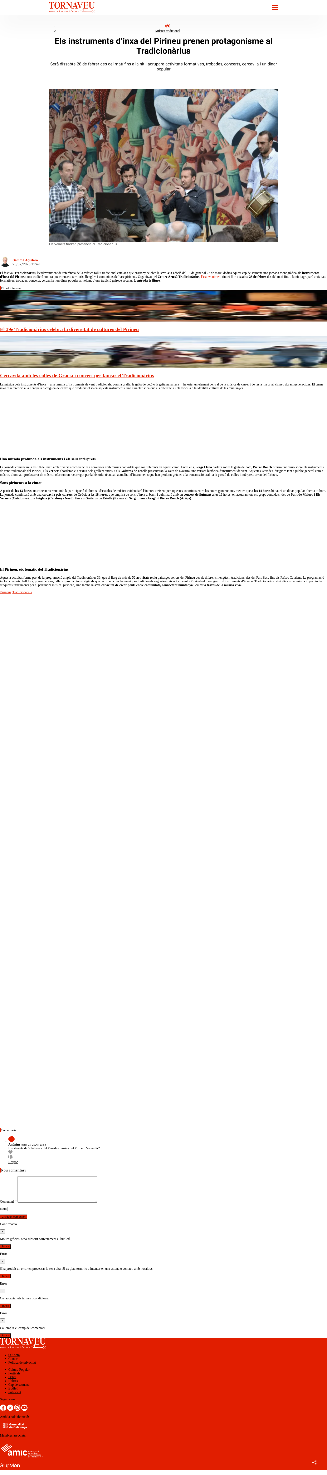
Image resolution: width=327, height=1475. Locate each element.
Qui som (14, 1360)
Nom (3, 1214)
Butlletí (13, 1393)
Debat (12, 1382)
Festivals (14, 1378)
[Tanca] (2, 1236)
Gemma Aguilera (25, 260)
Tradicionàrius (22, 592)
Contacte (14, 1363)
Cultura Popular (19, 1374)
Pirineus (5, 592)
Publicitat (14, 1397)
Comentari (8, 1206)
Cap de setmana (18, 1389)
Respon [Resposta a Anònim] (13, 1162)
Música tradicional (167, 31)
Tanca (5, 1251)
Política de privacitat (22, 1367)
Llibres (13, 1386)
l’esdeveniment (211, 276)
